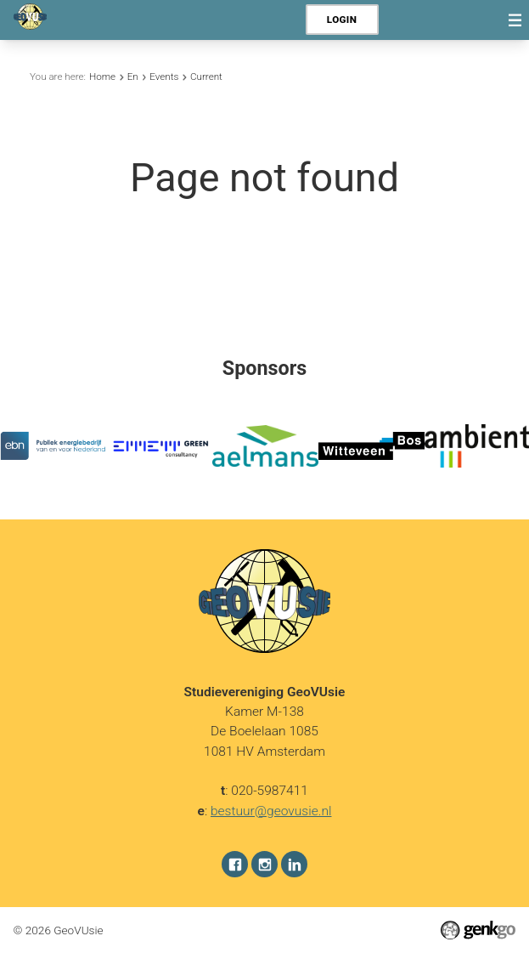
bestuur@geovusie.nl (271, 810)
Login (342, 20)
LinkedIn (294, 863)
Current (206, 76)
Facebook (235, 863)
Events (163, 76)
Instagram (264, 863)
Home (102, 76)
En (132, 76)
